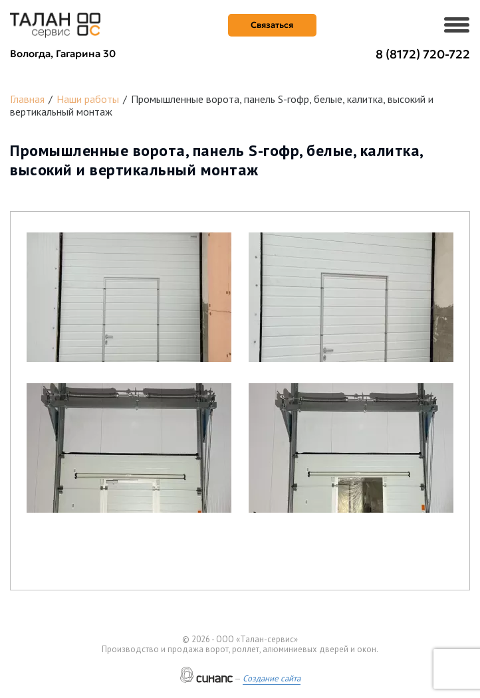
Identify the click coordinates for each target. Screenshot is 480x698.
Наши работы (88, 99)
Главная (27, 99)
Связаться (272, 25)
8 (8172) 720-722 (423, 54)
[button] (129, 297)
